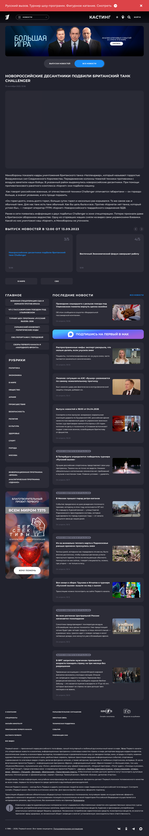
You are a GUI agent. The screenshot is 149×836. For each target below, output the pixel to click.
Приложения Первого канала (18, 729)
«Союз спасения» (122, 769)
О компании (10, 712)
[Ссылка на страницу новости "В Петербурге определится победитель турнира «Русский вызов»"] (98, 465)
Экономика (15, 375)
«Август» (81, 769)
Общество (14, 390)
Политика (14, 368)
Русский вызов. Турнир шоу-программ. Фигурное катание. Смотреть (61, 6)
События (56, 729)
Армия (12, 397)
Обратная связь (60, 718)
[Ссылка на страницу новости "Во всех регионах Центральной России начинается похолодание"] (98, 626)
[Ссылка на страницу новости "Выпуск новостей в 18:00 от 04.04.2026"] (98, 424)
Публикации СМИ (60, 735)
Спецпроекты (11, 718)
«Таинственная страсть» (66, 772)
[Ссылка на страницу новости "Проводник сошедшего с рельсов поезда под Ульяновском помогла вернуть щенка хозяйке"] (98, 312)
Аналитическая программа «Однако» (24, 480)
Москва (13, 455)
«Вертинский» (48, 772)
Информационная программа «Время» (25, 473)
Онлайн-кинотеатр (13, 724)
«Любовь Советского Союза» (99, 769)
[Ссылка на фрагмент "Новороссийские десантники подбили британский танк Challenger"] (39, 253)
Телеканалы (78, 800)
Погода (13, 448)
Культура (14, 426)
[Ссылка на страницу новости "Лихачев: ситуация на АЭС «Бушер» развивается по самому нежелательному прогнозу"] (98, 387)
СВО (57, 281)
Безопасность (17, 412)
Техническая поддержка (64, 724)
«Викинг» (15, 772)
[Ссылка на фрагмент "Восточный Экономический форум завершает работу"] (110, 253)
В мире (21, 281)
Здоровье (14, 433)
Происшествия (17, 404)
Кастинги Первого (13, 735)
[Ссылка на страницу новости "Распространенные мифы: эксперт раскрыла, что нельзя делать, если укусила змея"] (98, 356)
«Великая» (36, 772)
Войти (137, 17)
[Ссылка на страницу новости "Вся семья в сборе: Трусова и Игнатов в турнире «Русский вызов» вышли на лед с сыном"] (98, 590)
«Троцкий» (25, 772)
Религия (13, 419)
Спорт (12, 441)
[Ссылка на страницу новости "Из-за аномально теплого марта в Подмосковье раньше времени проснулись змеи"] (98, 554)
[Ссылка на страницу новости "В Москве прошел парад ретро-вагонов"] (98, 509)
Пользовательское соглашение (67, 712)
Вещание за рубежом (132, 713)
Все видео (9, 741)
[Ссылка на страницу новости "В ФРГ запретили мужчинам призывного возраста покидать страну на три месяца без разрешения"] (98, 675)
